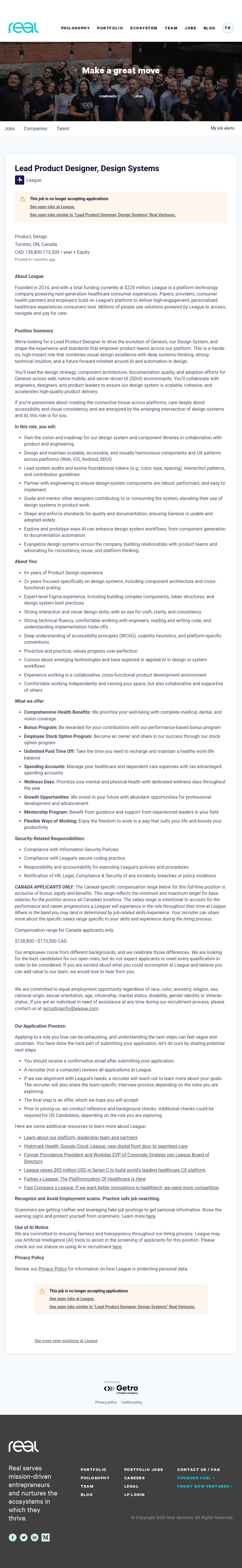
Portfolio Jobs (143, 1469)
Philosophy (75, 28)
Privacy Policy (52, 1268)
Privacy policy (106, 1402)
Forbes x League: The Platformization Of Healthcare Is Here (85, 1178)
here (116, 1246)
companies (35, 128)
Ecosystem (143, 28)
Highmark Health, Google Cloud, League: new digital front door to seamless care (106, 1145)
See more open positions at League (66, 1340)
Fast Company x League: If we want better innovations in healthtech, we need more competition (121, 1187)
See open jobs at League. (52, 206)
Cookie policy (131, 1402)
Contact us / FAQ (198, 1469)
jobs (10, 128)
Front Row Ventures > (205, 1486)
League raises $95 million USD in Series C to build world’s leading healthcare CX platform (115, 1169)
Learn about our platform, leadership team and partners (81, 1137)
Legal (131, 1486)
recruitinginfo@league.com (70, 1008)
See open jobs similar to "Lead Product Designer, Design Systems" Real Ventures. (103, 214)
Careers (134, 1477)
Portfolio (110, 28)
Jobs (190, 28)
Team (171, 28)
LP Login (134, 1494)
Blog (209, 28)
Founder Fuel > (196, 1477)
